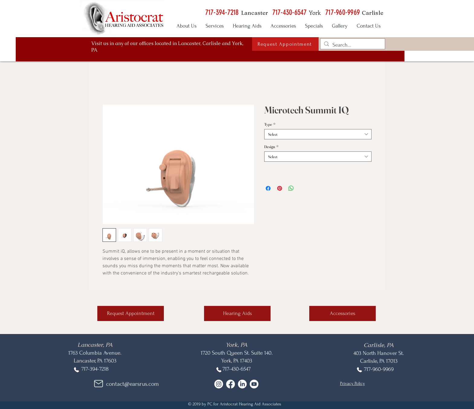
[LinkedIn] (242, 384)
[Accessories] (342, 313)
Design (271, 146)
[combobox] (318, 134)
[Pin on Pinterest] (279, 188)
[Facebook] (230, 384)
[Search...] (352, 45)
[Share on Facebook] (268, 188)
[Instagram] (218, 384)
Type (269, 124)
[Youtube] (254, 384)
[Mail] (98, 383)
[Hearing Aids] (237, 313)
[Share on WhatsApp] (291, 188)
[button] (285, 44)
